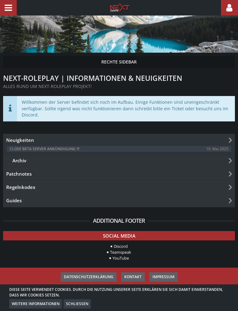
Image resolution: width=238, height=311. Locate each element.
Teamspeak (120, 252)
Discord (121, 246)
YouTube (120, 258)
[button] (8, 7)
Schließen (77, 303)
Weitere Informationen (36, 303)
